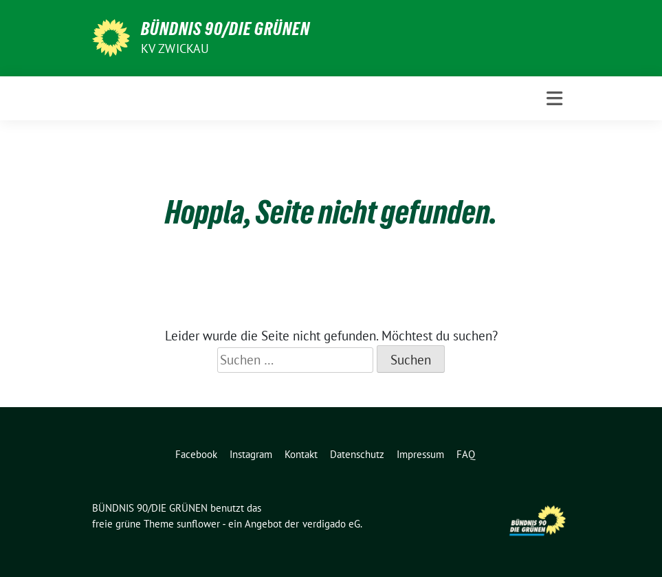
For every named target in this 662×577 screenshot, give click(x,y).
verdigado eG (331, 523)
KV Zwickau (175, 48)
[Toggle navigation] (554, 99)
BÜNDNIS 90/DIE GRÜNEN (225, 29)
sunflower (198, 523)
